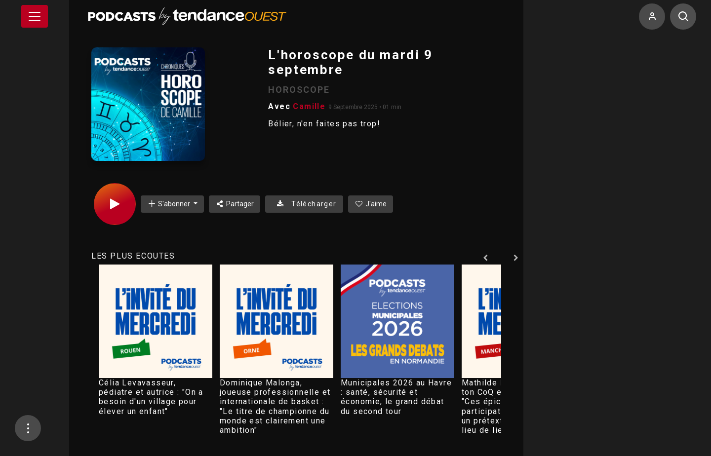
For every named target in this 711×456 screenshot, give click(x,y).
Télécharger (304, 204)
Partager (234, 204)
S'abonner (169, 203)
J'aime (371, 204)
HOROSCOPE (298, 89)
